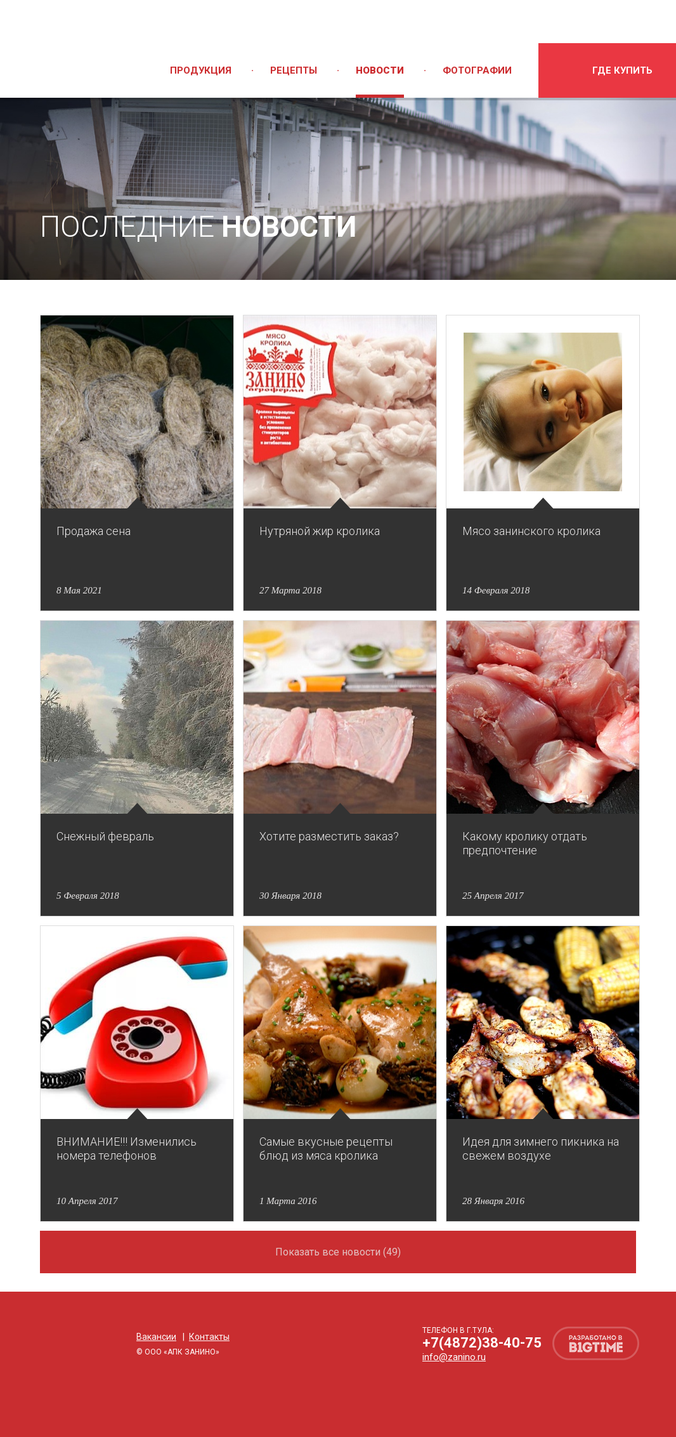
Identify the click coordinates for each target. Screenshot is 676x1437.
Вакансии (156, 1337)
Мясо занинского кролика (531, 531)
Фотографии (477, 70)
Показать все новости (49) (338, 1252)
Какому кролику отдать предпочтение (524, 843)
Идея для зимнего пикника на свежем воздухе (540, 1148)
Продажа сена (93, 531)
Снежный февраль (105, 836)
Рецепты (293, 70)
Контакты (209, 1337)
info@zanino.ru (454, 1357)
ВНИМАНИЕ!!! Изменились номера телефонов (126, 1148)
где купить (622, 70)
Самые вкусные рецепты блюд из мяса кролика (326, 1148)
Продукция (200, 70)
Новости (380, 70)
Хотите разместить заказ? (329, 836)
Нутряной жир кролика (319, 531)
